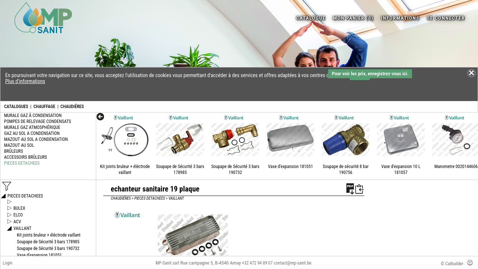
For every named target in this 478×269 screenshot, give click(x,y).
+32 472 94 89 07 (257, 263)
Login (7, 263)
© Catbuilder (452, 263)
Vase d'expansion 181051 (290, 166)
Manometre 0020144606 (456, 166)
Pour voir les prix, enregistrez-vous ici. (370, 73)
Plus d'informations (25, 81)
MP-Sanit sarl (167, 263)
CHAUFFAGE (44, 106)
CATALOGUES (16, 106)
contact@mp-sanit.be (292, 263)
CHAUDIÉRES (72, 106)
